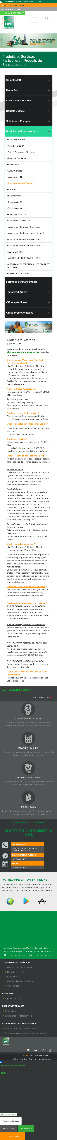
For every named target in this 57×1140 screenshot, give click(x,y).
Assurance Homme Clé (18, 220)
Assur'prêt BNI (14, 177)
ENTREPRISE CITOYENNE (28, 777)
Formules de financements (21, 282)
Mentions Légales (45, 1059)
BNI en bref (12, 976)
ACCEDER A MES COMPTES (15, 5)
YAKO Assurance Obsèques (21, 152)
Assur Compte (14, 170)
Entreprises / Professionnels (18, 1015)
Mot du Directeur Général (19, 967)
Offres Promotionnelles (19, 312)
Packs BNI (12, 90)
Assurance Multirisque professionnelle (26, 233)
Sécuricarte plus (15, 208)
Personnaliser (8, 1128)
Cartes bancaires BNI (18, 100)
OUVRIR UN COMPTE (12, 9)
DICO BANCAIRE (28, 807)
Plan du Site (33, 1059)
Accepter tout (26, 1128)
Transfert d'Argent (16, 292)
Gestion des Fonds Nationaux (21, 981)
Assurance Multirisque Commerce (23, 227)
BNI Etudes (13, 164)
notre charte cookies (8, 1114)
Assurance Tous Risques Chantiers (24, 245)
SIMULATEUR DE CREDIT (28, 748)
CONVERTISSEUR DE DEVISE (28, 718)
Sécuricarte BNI (15, 202)
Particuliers (10, 1011)
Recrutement (10, 1)
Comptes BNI (13, 80)
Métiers (15, 1059)
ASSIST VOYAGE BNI (18, 273)
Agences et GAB (13, 998)
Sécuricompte (14, 195)
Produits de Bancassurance (22, 131)
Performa (12, 189)
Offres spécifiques (17, 302)
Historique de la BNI (16, 972)
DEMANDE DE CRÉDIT (13, 13)
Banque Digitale (15, 111)
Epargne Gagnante (16, 158)
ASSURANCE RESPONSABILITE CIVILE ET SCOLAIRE (28, 266)
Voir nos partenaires (11, 1121)
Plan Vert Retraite (16, 139)
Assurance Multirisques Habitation (24, 239)
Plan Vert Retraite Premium (20, 183)
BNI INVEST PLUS (16, 214)
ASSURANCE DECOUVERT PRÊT (23, 258)
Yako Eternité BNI (16, 145)
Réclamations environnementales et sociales (26, 1033)
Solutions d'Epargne (18, 121)
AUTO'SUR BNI (15, 251)
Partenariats (13, 985)
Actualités (23, 1059)
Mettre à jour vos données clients (21, 1028)
